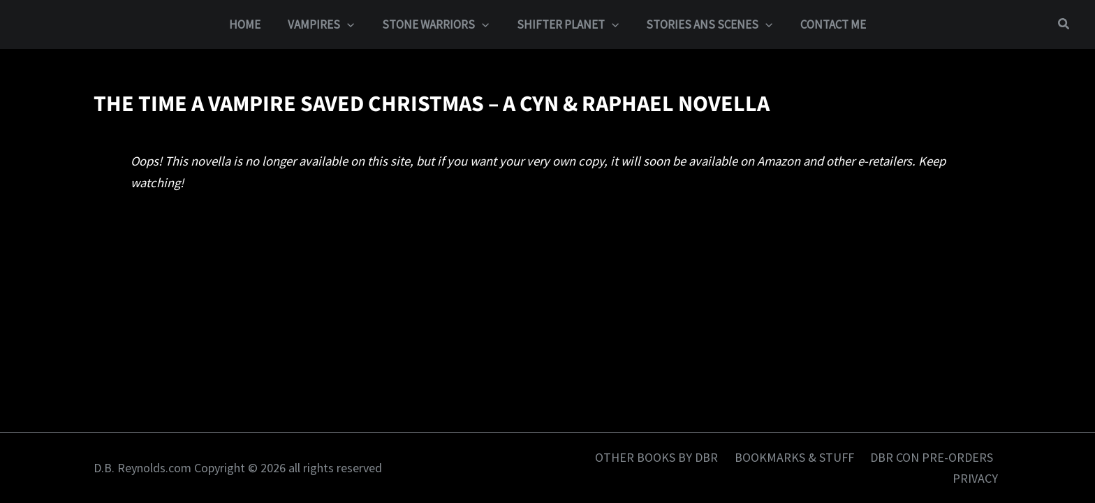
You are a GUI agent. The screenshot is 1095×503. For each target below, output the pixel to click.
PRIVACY (978, 478)
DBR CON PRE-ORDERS (933, 457)
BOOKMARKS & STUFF (800, 457)
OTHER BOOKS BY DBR (666, 457)
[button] (353, 24)
